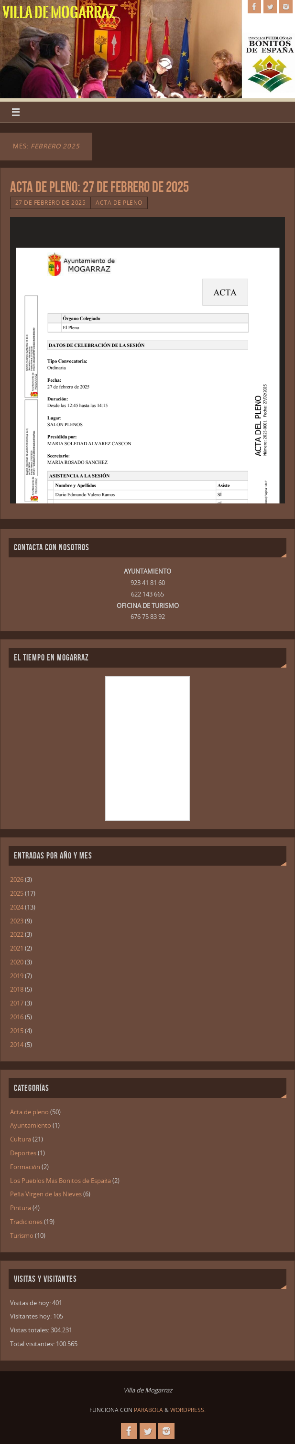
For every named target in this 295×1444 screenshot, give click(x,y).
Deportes (23, 1153)
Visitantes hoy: (31, 1316)
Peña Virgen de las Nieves (46, 1194)
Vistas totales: (30, 1330)
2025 (16, 893)
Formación (25, 1166)
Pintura (20, 1207)
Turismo (21, 1235)
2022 (16, 934)
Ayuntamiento (30, 1125)
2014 (16, 1044)
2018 (16, 989)
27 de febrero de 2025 (50, 203)
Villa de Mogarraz (59, 12)
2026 (16, 879)
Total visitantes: (33, 1343)
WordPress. (188, 1410)
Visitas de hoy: (31, 1302)
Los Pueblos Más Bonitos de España (60, 1180)
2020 (16, 962)
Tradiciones (26, 1221)
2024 (16, 907)
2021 (16, 948)
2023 (16, 921)
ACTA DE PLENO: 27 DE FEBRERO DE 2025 (99, 187)
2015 (16, 1030)
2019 (16, 976)
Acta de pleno (119, 203)
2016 (16, 1017)
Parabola (148, 1410)
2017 (16, 1003)
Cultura (20, 1139)
